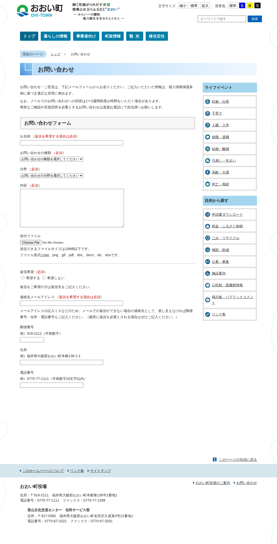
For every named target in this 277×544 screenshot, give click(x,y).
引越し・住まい (224, 160)
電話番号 (27, 380)
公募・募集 (220, 262)
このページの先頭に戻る (238, 467)
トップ (29, 36)
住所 (23, 357)
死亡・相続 (220, 184)
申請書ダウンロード (227, 214)
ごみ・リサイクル (225, 238)
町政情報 (113, 36)
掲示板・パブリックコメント (232, 300)
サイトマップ (100, 478)
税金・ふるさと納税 (227, 226)
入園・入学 (220, 125)
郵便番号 (27, 334)
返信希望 (34, 279)
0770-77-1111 (48, 508)
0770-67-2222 (56, 528)
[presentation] (57, 408)
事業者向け (86, 36)
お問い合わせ (246, 490)
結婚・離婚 (220, 149)
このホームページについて (43, 478)
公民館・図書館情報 (227, 285)
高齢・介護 (220, 172)
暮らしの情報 (55, 36)
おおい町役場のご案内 (213, 490)
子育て (217, 113)
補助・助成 (220, 250)
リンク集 (219, 314)
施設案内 (219, 273)
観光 (135, 36)
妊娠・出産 (220, 101)
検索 (255, 19)
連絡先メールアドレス (62, 304)
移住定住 (157, 36)
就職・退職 (220, 137)
